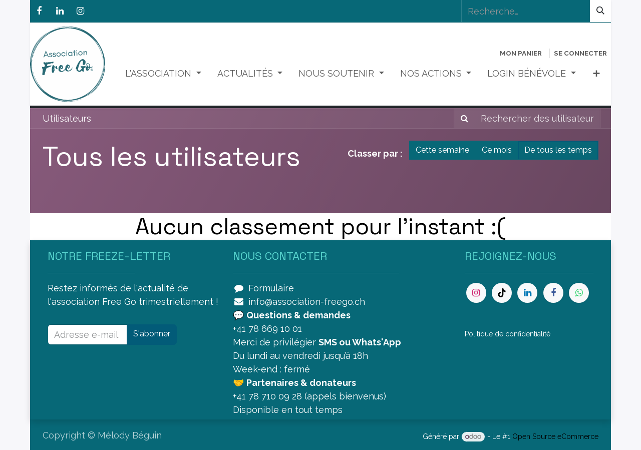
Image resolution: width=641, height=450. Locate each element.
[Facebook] (39, 11)
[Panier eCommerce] (521, 53)
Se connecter (580, 53)
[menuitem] (163, 73)
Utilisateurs (67, 118)
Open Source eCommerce (555, 436)
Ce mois (497, 150)
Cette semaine (442, 150)
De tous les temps (558, 150)
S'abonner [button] (151, 333)
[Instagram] (80, 11)
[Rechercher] (600, 11)
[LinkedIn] (60, 11)
